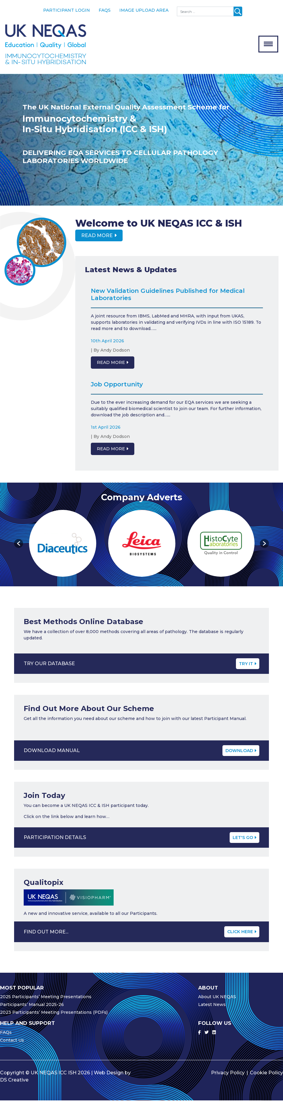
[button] (18, 546)
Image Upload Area (143, 10)
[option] (141, 143)
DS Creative (14, 1083)
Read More (97, 239)
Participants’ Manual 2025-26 (32, 1008)
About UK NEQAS (217, 1000)
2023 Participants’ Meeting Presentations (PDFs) (54, 1016)
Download (240, 754)
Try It (247, 667)
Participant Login (66, 10)
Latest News (212, 1008)
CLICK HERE (241, 935)
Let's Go (244, 841)
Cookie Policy (266, 1076)
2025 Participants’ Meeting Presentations (45, 1000)
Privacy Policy (228, 1076)
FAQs (105, 10)
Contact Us (12, 1043)
